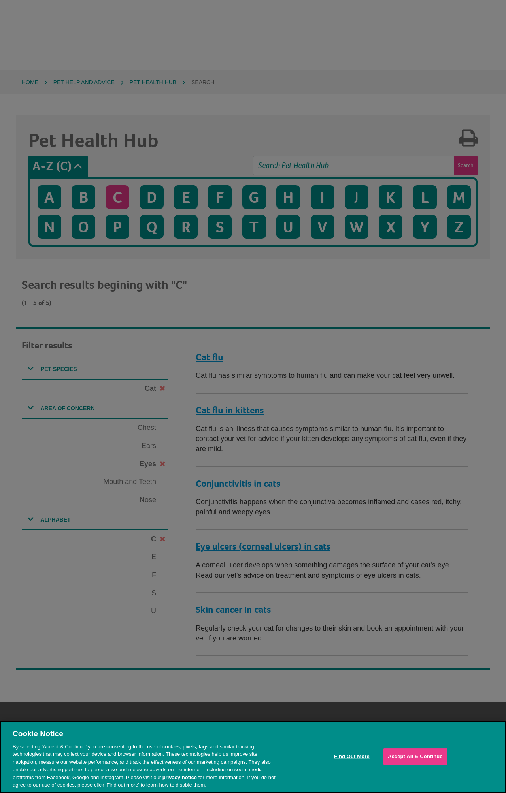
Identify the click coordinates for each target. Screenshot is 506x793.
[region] (253, 757)
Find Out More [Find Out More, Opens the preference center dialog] (352, 756)
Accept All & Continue (415, 756)
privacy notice (179, 777)
